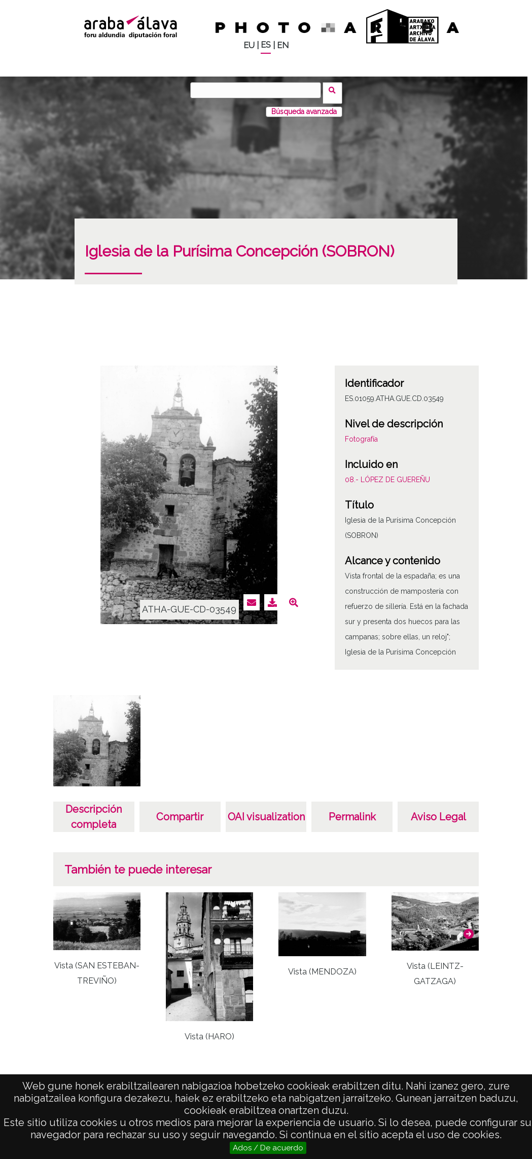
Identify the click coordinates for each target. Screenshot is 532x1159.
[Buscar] (258, 90)
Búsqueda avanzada (304, 106)
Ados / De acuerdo (268, 1147)
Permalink (352, 811)
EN (283, 45)
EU (249, 45)
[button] (469, 928)
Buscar (335, 89)
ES (266, 45)
